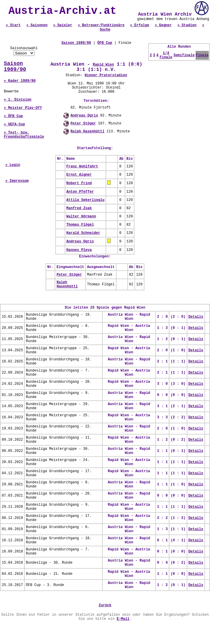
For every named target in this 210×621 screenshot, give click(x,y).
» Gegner (163, 25)
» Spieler (62, 25)
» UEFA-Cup (14, 124)
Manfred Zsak (79, 208)
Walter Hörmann (81, 216)
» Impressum (17, 181)
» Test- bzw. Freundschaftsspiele (24, 135)
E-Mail (123, 619)
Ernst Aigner (79, 175)
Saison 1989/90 (15, 66)
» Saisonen (36, 25)
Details (196, 317)
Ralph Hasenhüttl (87, 131)
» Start (13, 25)
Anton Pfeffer (80, 192)
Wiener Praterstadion (106, 75)
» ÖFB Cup (13, 116)
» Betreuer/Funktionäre (101, 25)
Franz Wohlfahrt (82, 166)
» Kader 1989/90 (20, 81)
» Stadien (186, 25)
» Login (12, 165)
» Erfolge (139, 25)
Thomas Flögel (80, 225)
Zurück (105, 605)
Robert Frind (79, 183)
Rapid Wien (103, 65)
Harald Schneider (83, 233)
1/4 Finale (166, 55)
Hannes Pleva (79, 250)
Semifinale (184, 55)
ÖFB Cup (104, 43)
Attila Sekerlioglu (85, 200)
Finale (202, 55)
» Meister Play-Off (23, 108)
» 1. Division (17, 100)
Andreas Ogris (84, 116)
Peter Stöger (83, 123)
